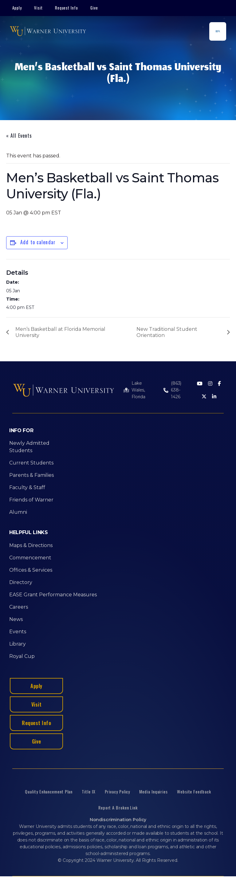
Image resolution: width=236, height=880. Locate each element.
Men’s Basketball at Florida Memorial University (60, 332)
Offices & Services (30, 570)
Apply (17, 8)
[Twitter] (204, 397)
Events (17, 632)
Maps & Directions (31, 545)
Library (17, 644)
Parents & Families (31, 475)
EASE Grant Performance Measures (53, 595)
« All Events (19, 135)
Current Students (31, 463)
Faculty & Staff (27, 487)
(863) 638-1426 (176, 389)
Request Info (66, 8)
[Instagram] (210, 384)
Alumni (18, 512)
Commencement (30, 558)
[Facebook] (219, 384)
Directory (20, 582)
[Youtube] (200, 384)
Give (94, 8)
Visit (38, 8)
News (16, 619)
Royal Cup (22, 656)
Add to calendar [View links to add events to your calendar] (38, 242)
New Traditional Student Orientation (166, 332)
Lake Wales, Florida (138, 389)
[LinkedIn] (214, 397)
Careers (18, 607)
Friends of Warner (31, 500)
